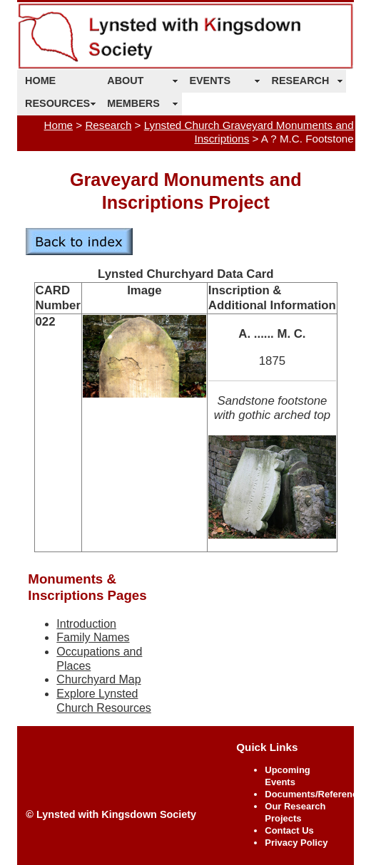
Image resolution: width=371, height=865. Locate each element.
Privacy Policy (296, 842)
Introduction (86, 624)
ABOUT (125, 80)
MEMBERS (133, 103)
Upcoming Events (287, 776)
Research (108, 125)
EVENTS (209, 80)
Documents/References (316, 794)
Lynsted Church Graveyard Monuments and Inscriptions (249, 132)
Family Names (92, 637)
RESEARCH (301, 80)
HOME (40, 80)
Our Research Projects (295, 812)
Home (58, 125)
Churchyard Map (98, 679)
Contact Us (289, 830)
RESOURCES (57, 103)
